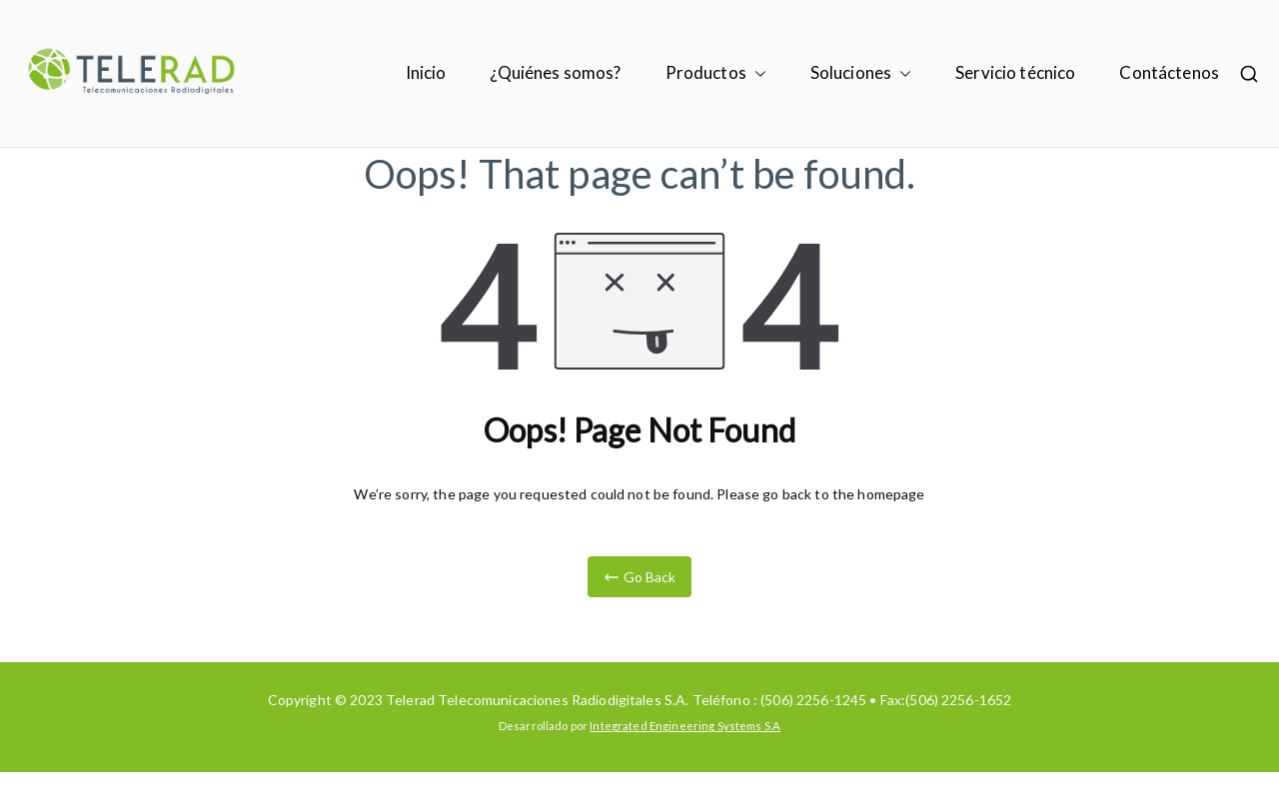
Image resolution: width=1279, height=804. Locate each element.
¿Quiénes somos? (555, 72)
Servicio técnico (1015, 72)
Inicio (426, 72)
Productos (715, 73)
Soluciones (860, 73)
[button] (756, 73)
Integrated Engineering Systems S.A (685, 725)
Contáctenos (1169, 72)
